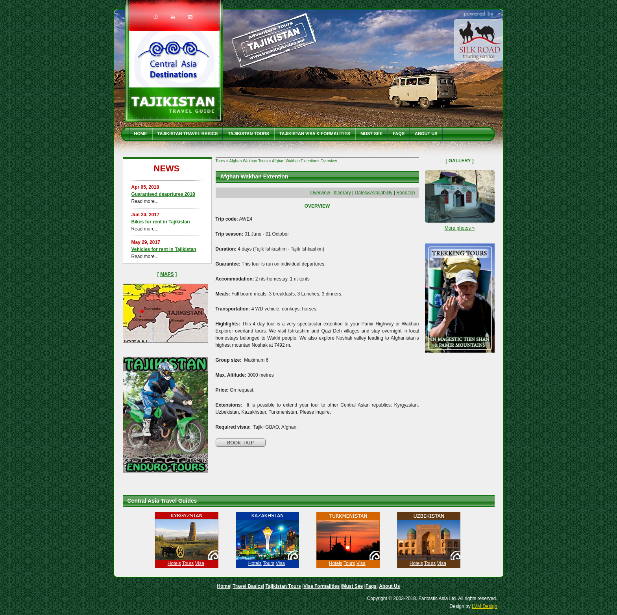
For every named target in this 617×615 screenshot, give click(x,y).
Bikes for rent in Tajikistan (160, 222)
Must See (371, 133)
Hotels (174, 563)
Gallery (460, 161)
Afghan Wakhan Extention (294, 161)
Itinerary (342, 192)
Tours (220, 161)
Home (140, 133)
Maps (167, 274)
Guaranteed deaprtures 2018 (163, 194)
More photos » (460, 228)
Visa (199, 563)
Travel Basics (248, 586)
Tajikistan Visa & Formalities (314, 133)
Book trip (405, 192)
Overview (329, 161)
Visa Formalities (321, 586)
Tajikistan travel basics (187, 133)
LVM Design (484, 606)
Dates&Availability (374, 192)
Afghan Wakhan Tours (248, 161)
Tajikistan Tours (248, 133)
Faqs (399, 133)
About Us (426, 133)
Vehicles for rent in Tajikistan (163, 249)
